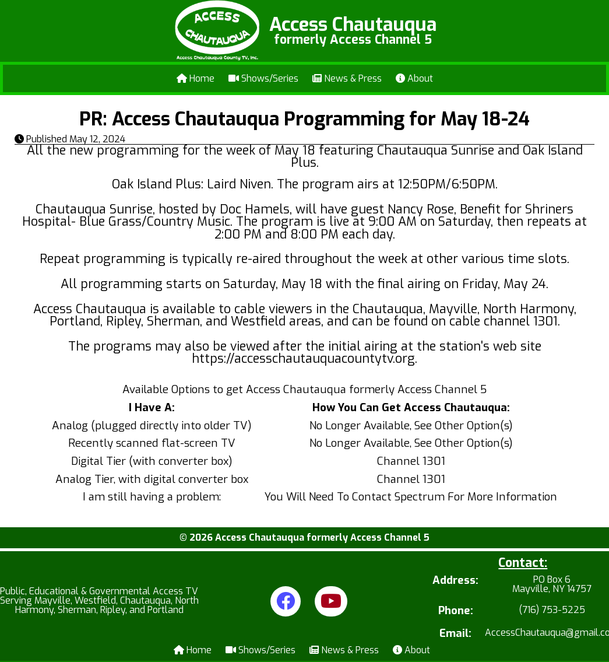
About (414, 78)
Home (195, 78)
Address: (455, 581)
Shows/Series (263, 78)
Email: (455, 633)
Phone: (455, 611)
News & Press (347, 78)
